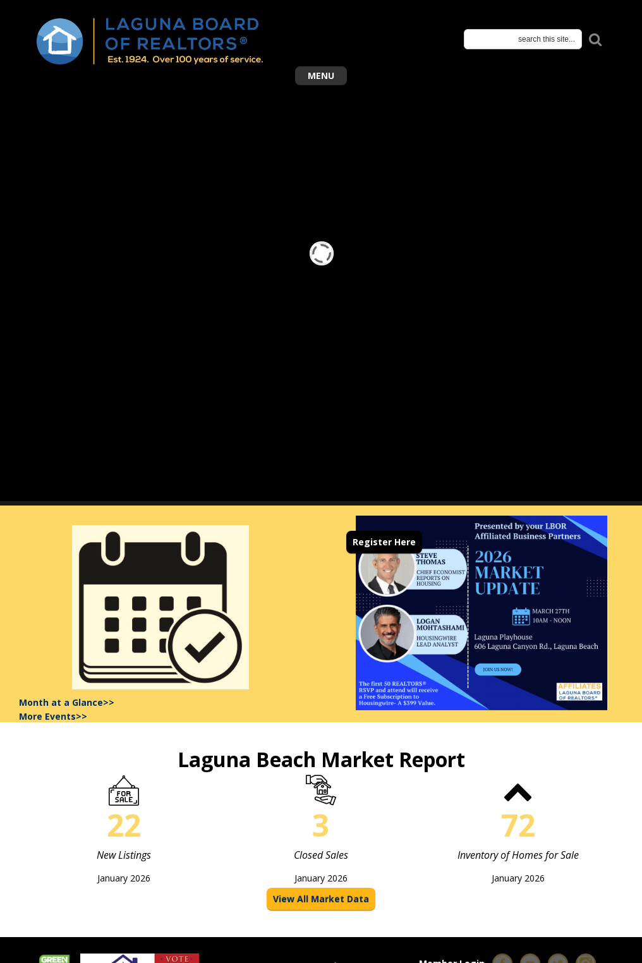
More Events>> (53, 716)
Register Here (384, 542)
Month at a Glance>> (66, 702)
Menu (321, 76)
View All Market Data (321, 899)
